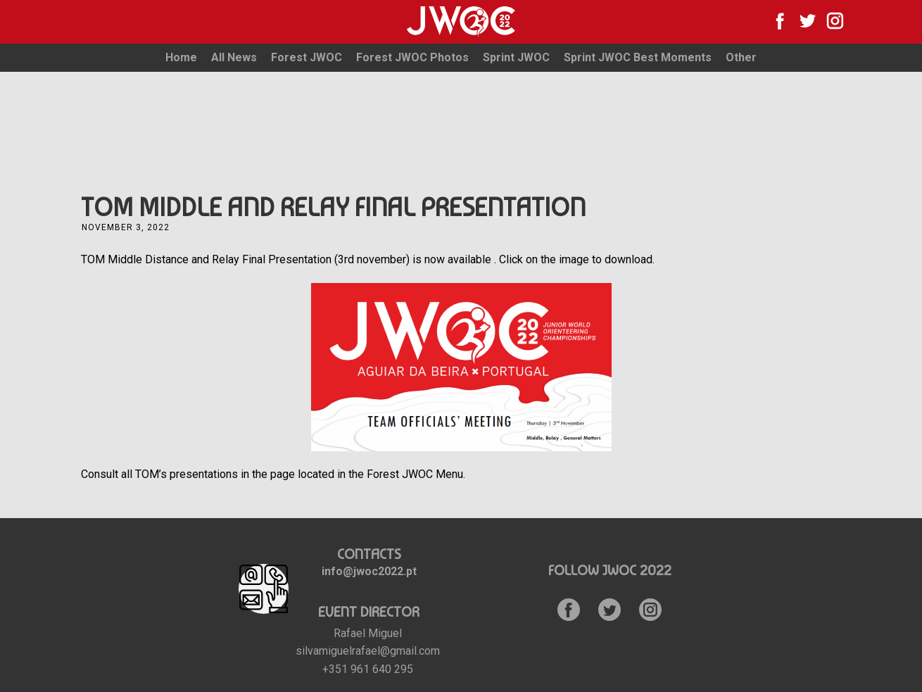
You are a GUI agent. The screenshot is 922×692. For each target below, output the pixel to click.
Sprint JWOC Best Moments (638, 57)
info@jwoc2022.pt (369, 571)
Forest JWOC (306, 57)
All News (234, 57)
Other (741, 57)
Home (181, 57)
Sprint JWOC (516, 57)
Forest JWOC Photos (412, 57)
